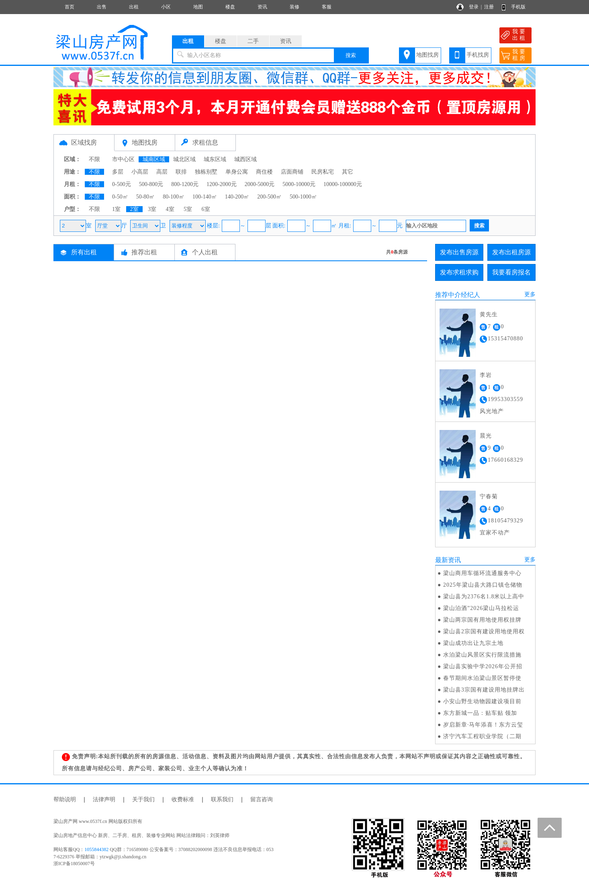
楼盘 (230, 7)
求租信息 (205, 142)
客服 (326, 7)
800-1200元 (184, 184)
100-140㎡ (204, 197)
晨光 (486, 436)
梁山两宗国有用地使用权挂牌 (482, 620)
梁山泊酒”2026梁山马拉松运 (481, 608)
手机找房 (477, 55)
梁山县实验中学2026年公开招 (482, 666)
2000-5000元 (260, 184)
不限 (94, 159)
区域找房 (84, 142)
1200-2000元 (222, 184)
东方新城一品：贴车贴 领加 (480, 713)
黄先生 (489, 314)
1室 (116, 209)
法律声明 (104, 799)
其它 (347, 172)
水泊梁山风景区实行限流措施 (482, 655)
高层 (162, 172)
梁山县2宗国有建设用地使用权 (484, 631)
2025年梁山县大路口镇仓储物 (482, 585)
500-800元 (151, 184)
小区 (166, 7)
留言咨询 (261, 799)
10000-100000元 (342, 184)
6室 (206, 209)
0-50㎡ (120, 197)
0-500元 (121, 184)
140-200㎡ (237, 197)
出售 (101, 7)
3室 (152, 209)
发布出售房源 (459, 252)
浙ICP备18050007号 (74, 863)
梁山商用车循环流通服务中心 (482, 573)
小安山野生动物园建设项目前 (482, 701)
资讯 (262, 7)
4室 (170, 209)
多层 (117, 172)
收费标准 (183, 799)
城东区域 (215, 159)
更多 (530, 294)
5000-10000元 (298, 184)
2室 (134, 209)
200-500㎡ (269, 197)
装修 (294, 7)
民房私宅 (322, 172)
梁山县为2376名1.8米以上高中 (484, 597)
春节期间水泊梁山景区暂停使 (482, 678)
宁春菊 (489, 496)
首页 (69, 7)
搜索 (351, 55)
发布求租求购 (459, 272)
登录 (474, 7)
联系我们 (222, 799)
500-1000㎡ (303, 197)
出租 (134, 7)
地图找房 (427, 55)
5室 (188, 209)
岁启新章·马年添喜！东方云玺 (483, 725)
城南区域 (154, 159)
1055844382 (96, 849)
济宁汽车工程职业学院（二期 (482, 736)
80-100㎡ (173, 197)
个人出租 (205, 252)
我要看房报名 (511, 272)
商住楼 (264, 172)
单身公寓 (236, 172)
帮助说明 (64, 799)
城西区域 (245, 159)
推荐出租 (144, 252)
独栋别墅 (206, 172)
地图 (198, 7)
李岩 (486, 375)
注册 (489, 7)
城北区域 (184, 159)
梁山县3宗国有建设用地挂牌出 (484, 690)
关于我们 (143, 799)
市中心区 (123, 159)
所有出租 (84, 252)
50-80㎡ (145, 197)
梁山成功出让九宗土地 (473, 643)
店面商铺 (292, 172)
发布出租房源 (511, 252)
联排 (181, 172)
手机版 (518, 7)
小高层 (139, 172)
